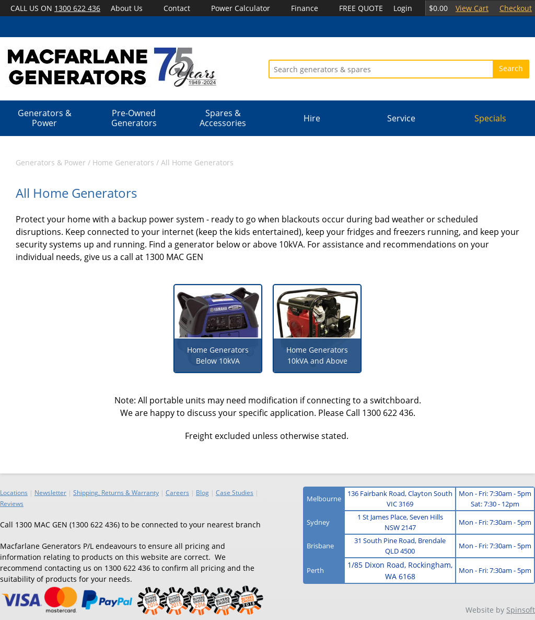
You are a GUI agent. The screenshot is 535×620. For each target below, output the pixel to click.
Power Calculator (240, 8)
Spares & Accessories (223, 118)
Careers (177, 492)
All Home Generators (197, 162)
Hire (312, 118)
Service (401, 118)
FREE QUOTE (361, 8)
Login (402, 8)
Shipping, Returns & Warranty (116, 492)
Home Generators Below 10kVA (218, 355)
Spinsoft (520, 610)
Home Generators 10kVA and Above (317, 355)
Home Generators (123, 162)
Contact (177, 8)
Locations (14, 492)
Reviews (12, 503)
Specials (490, 118)
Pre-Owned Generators (134, 118)
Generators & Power (45, 118)
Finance (304, 8)
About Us (127, 8)
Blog (202, 492)
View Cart (472, 8)
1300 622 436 (77, 8)
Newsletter (50, 492)
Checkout (515, 8)
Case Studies (234, 492)
